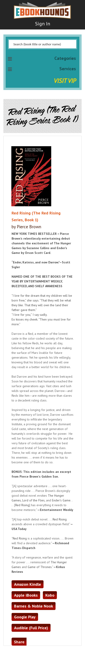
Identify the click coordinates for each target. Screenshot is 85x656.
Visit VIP (65, 80)
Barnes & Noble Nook (33, 606)
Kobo (49, 595)
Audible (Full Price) (31, 627)
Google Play (25, 617)
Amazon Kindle (27, 584)
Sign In (42, 23)
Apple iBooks (26, 595)
